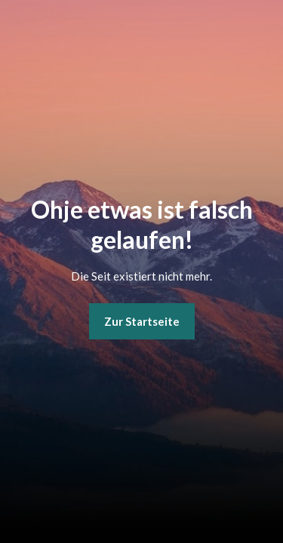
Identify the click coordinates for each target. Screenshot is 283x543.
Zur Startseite (142, 321)
